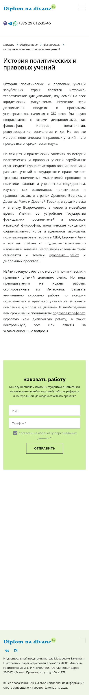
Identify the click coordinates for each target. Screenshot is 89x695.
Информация (29, 45)
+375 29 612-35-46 (34, 23)
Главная (8, 45)
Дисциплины (52, 45)
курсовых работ (64, 255)
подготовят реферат (69, 313)
